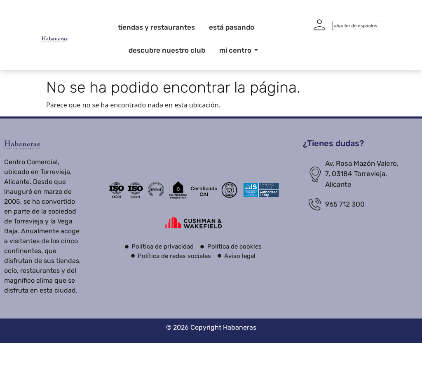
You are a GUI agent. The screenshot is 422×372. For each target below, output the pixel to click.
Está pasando (231, 27)
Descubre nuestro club (167, 50)
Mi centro (236, 50)
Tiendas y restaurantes (156, 27)
